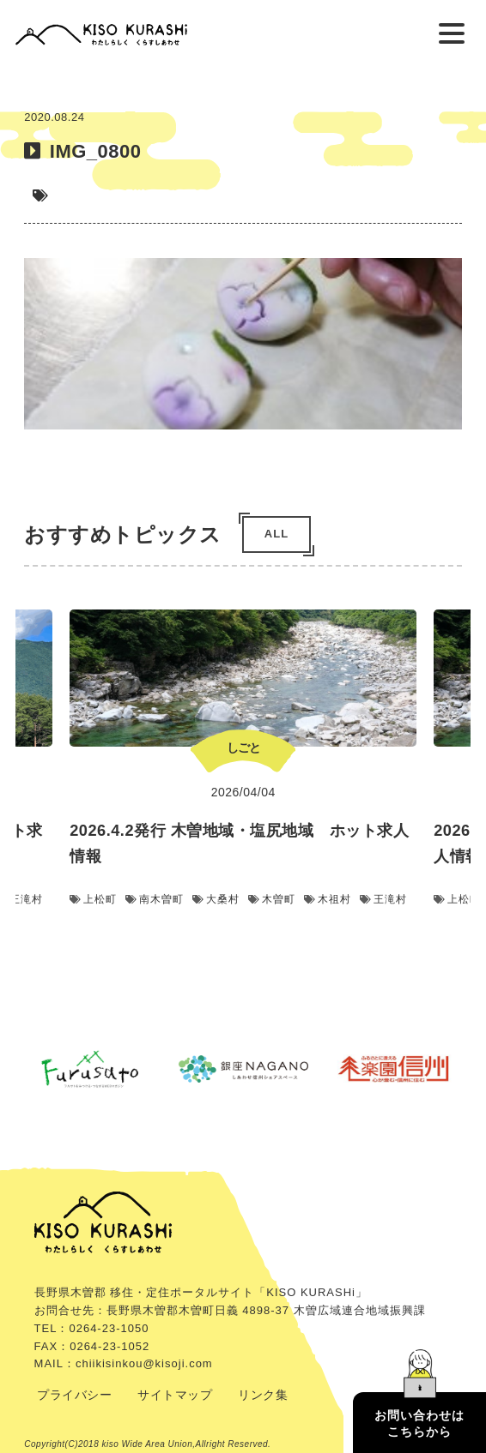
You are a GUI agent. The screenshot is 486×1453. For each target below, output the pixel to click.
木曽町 (271, 899)
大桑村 (216, 899)
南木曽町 (154, 899)
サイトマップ (174, 1395)
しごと (243, 747)
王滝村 (383, 899)
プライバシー (74, 1395)
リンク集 (263, 1395)
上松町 (93, 899)
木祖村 (327, 899)
